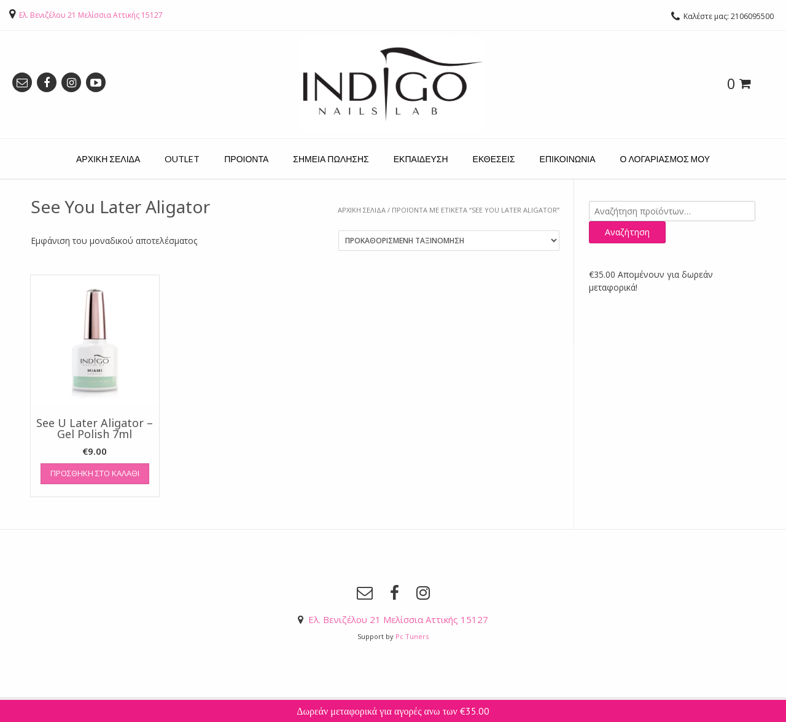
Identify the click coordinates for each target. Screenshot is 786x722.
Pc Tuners (412, 636)
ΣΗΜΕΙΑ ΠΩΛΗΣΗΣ (330, 159)
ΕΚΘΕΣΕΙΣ (494, 159)
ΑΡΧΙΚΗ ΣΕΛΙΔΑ (108, 159)
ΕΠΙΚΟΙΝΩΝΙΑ (568, 159)
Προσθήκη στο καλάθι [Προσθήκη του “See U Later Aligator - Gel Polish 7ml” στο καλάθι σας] (94, 473)
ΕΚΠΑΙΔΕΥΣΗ (421, 159)
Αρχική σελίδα (362, 209)
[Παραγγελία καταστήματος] (448, 240)
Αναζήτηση (627, 232)
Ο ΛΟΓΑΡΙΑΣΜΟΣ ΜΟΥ (665, 159)
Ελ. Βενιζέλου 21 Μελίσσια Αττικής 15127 (91, 15)
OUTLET (182, 159)
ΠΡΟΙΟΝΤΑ (246, 159)
